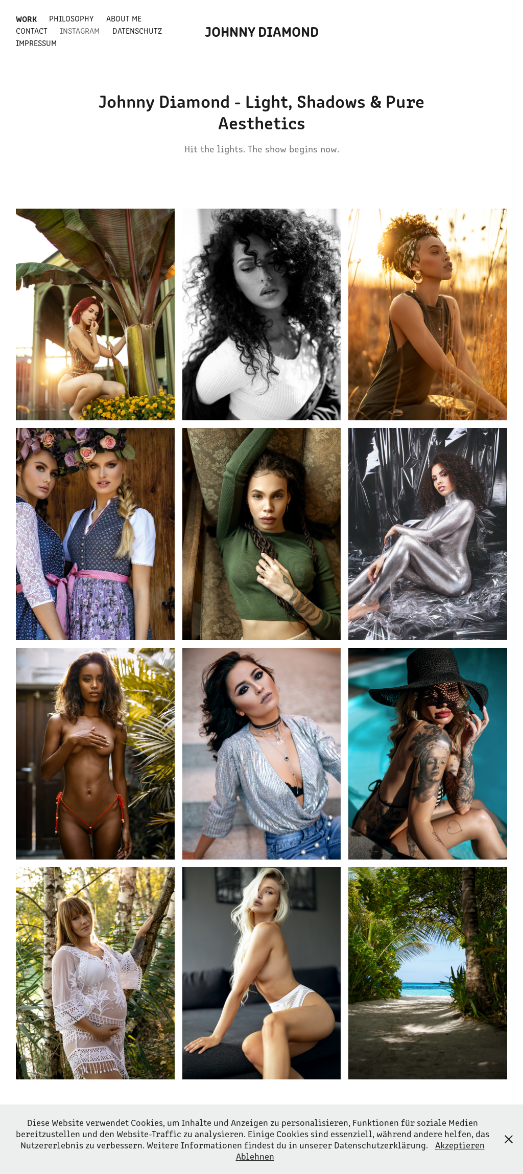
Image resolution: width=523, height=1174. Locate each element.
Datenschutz (137, 30)
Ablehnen (255, 1156)
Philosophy (71, 18)
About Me (123, 18)
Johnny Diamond (262, 30)
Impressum (36, 42)
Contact (31, 30)
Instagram (80, 30)
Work (26, 18)
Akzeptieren (460, 1145)
